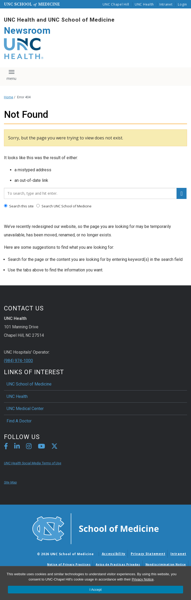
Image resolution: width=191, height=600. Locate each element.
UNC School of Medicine (29, 384)
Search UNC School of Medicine (64, 206)
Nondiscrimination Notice (165, 564)
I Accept (95, 590)
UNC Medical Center (25, 408)
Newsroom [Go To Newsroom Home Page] (27, 30)
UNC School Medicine (32, 4)
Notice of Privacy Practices (69, 564)
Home (8, 97)
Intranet (166, 4)
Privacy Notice (143, 579)
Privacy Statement (148, 554)
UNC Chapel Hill (116, 4)
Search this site (19, 206)
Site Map (10, 482)
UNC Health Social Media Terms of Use (32, 463)
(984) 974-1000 (18, 360)
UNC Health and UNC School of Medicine (59, 20)
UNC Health (144, 4)
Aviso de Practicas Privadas (118, 564)
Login (182, 4)
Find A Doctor (19, 420)
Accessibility (113, 554)
